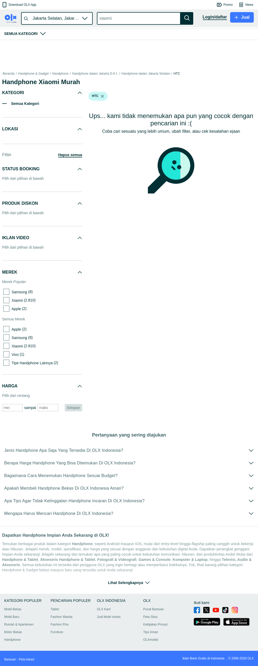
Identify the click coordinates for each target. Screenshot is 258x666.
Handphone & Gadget (33, 73)
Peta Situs (150, 617)
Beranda (8, 73)
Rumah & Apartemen (18, 624)
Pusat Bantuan (153, 609)
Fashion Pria (59, 624)
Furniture (57, 632)
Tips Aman (150, 632)
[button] (18, 5)
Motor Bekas (13, 632)
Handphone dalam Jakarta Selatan (145, 73)
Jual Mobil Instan (109, 617)
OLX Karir (104, 609)
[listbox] (102, 96)
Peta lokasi (26, 659)
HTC (176, 73)
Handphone (60, 73)
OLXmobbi (150, 640)
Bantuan (10, 659)
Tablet (55, 609)
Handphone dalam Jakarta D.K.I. (95, 73)
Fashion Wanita (61, 617)
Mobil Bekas (12, 609)
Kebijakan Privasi (155, 624)
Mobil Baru (11, 617)
